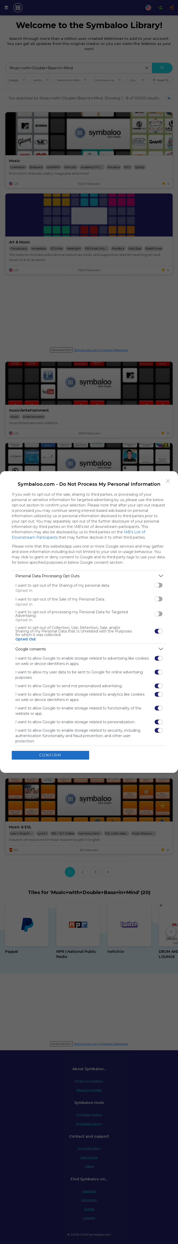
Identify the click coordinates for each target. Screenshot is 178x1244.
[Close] (168, 481)
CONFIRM (50, 755)
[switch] (158, 585)
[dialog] (89, 622)
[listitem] (89, 576)
